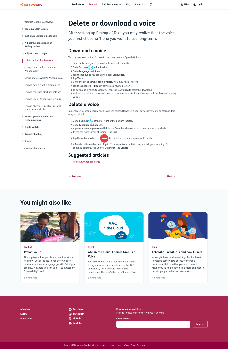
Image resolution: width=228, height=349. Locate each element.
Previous (74, 176)
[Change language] (184, 4)
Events (23, 314)
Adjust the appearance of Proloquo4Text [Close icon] (37, 44)
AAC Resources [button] (110, 5)
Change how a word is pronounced (42, 85)
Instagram (76, 314)
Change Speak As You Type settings (42, 99)
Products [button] (76, 5)
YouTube (75, 323)
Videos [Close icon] (27, 141)
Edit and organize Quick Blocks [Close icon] (39, 36)
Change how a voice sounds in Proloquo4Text (40, 69)
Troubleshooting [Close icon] (32, 134)
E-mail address (123, 319)
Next (171, 176)
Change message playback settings (42, 92)
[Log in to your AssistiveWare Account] (198, 4)
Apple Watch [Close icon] (30, 127)
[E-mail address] (153, 324)
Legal (112, 345)
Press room (26, 319)
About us (25, 309)
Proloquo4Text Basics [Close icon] (35, 29)
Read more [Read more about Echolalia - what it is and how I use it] (178, 248)
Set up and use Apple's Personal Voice (44, 78)
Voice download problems (86, 162)
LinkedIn (75, 319)
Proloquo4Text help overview (38, 22)
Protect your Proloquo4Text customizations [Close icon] (38, 118)
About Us (140, 5)
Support (93, 5)
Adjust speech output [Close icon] (34, 54)
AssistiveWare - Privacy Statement (131, 345)
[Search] (151, 4)
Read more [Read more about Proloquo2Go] (50, 248)
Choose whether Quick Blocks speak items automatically (43, 108)
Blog (127, 5)
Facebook (75, 309)
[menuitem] (78, 4)
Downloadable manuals (35, 148)
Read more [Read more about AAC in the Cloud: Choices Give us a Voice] (114, 248)
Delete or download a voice (38, 61)
